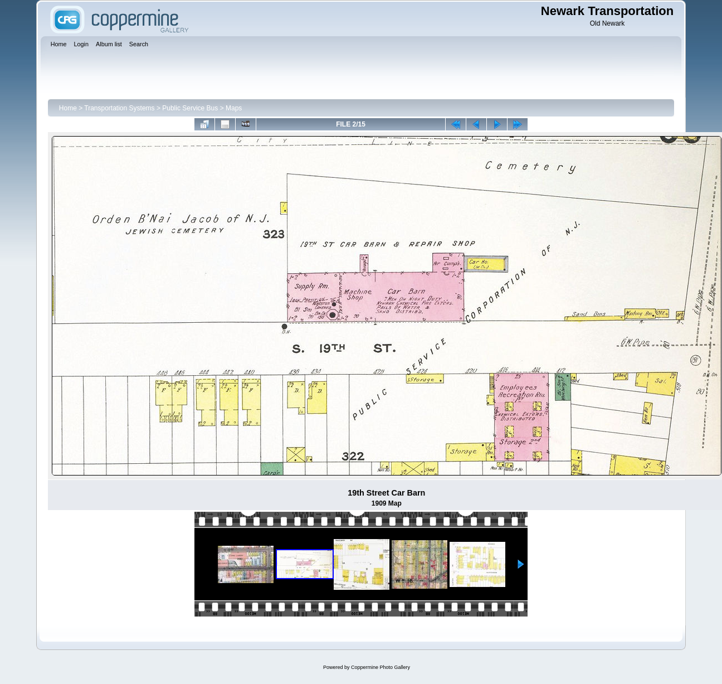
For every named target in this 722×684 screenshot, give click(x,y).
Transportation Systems (119, 108)
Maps (234, 108)
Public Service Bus (190, 108)
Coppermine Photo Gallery (380, 667)
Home (68, 108)
